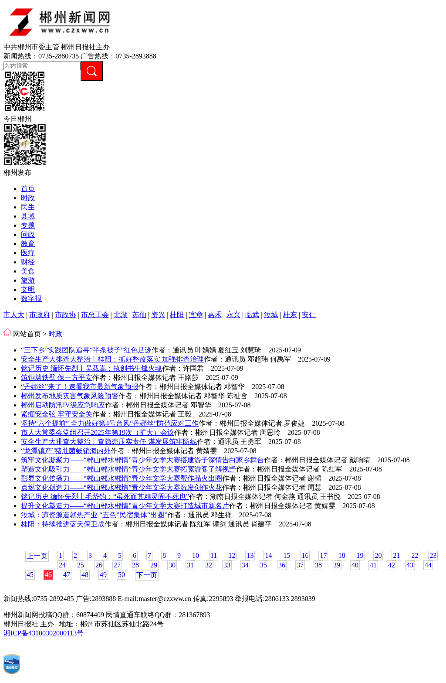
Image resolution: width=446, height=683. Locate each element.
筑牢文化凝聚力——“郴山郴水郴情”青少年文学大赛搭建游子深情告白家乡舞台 (142, 460)
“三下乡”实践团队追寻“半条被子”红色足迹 (86, 350)
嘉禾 (215, 314)
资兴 (158, 314)
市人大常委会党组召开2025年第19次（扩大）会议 (97, 432)
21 (396, 555)
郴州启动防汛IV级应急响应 (63, 405)
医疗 (28, 252)
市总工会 (95, 314)
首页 (28, 188)
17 (323, 555)
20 (378, 555)
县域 (28, 216)
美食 (28, 271)
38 (318, 565)
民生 (28, 207)
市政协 (65, 314)
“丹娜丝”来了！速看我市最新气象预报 (80, 386)
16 (304, 555)
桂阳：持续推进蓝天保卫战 (63, 524)
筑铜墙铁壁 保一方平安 (56, 377)
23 (432, 555)
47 (66, 574)
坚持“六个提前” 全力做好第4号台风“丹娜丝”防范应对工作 (110, 423)
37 (300, 565)
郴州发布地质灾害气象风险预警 (69, 396)
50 (121, 574)
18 (341, 555)
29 (153, 565)
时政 (28, 197)
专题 (28, 225)
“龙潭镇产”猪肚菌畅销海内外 (66, 450)
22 (414, 555)
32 (208, 565)
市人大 (13, 314)
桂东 (290, 314)
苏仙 (139, 314)
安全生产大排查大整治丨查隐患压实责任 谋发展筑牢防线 (109, 441)
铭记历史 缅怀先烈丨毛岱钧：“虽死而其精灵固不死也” (105, 496)
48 (84, 574)
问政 (28, 234)
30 (172, 565)
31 (190, 565)
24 (62, 565)
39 (336, 565)
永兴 (233, 314)
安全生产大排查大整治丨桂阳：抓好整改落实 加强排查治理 (112, 359)
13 (250, 555)
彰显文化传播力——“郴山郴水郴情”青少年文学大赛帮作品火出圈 (121, 478)
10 (195, 555)
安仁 (309, 314)
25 (80, 565)
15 (286, 555)
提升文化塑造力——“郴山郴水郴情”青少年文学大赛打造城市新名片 (125, 505)
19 (359, 555)
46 (48, 574)
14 (268, 555)
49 (103, 574)
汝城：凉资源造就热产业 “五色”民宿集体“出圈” (94, 515)
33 (226, 565)
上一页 (37, 556)
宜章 (196, 314)
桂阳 (177, 314)
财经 (28, 262)
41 (373, 565)
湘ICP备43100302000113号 (43, 633)
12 (231, 555)
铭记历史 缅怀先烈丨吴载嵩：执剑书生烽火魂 (91, 368)
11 (213, 555)
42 (391, 565)
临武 (252, 314)
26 (98, 565)
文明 (28, 289)
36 (281, 565)
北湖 (121, 314)
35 (263, 565)
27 (117, 565)
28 (135, 565)
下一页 (146, 575)
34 (245, 565)
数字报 (31, 298)
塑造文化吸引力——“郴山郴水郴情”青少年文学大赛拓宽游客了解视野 (128, 469)
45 (30, 574)
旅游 (28, 280)
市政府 (39, 314)
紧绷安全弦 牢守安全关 (56, 414)
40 (354, 565)
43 (409, 565)
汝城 (271, 314)
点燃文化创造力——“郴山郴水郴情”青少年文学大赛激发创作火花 (121, 487)
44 (428, 565)
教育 (28, 243)
